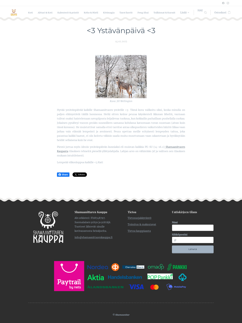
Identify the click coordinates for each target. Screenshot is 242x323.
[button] (202, 12)
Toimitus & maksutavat (142, 224)
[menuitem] (49, 12)
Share (63, 174)
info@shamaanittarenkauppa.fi (94, 237)
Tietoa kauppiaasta (139, 230)
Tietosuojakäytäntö (139, 217)
